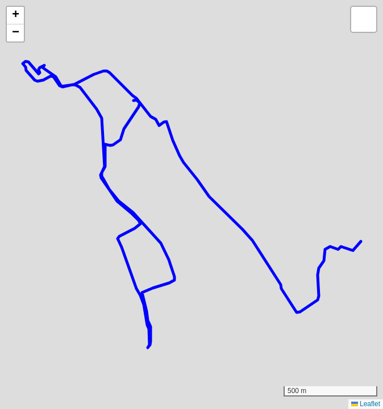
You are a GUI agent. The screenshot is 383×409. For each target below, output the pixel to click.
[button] (15, 15)
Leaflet (365, 404)
